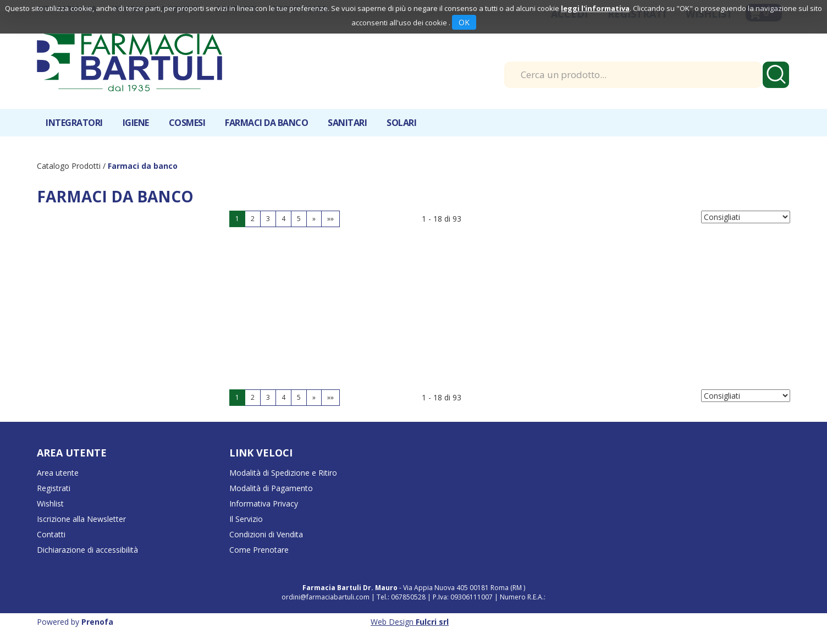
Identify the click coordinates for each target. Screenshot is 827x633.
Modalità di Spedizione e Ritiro (283, 472)
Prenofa (97, 622)
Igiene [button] (136, 123)
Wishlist (50, 503)
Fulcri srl (432, 622)
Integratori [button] (74, 123)
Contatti (51, 534)
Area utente (58, 472)
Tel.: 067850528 (402, 597)
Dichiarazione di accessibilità (87, 549)
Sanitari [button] (347, 123)
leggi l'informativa (595, 8)
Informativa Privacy (263, 503)
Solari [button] (401, 123)
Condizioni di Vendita (266, 534)
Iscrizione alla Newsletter (81, 519)
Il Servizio (246, 519)
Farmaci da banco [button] (266, 123)
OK (464, 22)
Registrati (53, 488)
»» (330, 218)
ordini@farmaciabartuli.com (326, 597)
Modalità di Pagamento (271, 488)
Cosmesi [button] (187, 123)
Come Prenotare (259, 549)
